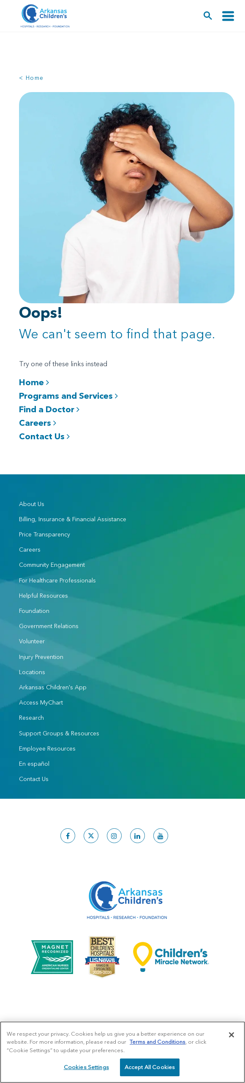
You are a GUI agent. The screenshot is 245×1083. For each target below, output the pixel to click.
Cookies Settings (86, 1067)
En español (34, 763)
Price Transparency (44, 534)
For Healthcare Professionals (57, 580)
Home (34, 382)
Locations (32, 672)
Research (31, 717)
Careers (37, 422)
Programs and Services (68, 395)
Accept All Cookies (150, 1067)
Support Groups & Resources (59, 733)
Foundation (34, 611)
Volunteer (32, 641)
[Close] (231, 1035)
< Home (31, 78)
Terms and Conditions (157, 1041)
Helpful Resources (43, 595)
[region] (122, 1052)
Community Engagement (52, 565)
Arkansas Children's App (53, 687)
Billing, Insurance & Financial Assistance (72, 519)
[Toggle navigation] (228, 15)
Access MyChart (41, 702)
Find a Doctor (49, 409)
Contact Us (44, 436)
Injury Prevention (41, 657)
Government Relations (49, 626)
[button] (208, 16)
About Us (31, 504)
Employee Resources (47, 748)
